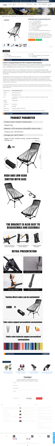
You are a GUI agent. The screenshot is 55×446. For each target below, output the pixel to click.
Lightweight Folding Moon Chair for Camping (21, 373)
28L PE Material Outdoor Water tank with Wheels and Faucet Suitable (28, 414)
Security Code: (15, 398)
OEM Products (20, 4)
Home (10, 4)
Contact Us (50, 4)
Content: (14, 391)
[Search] (42, 1)
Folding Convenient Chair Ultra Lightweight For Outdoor (8, 373)
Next (51, 46)
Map (30, 442)
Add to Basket (32, 39)
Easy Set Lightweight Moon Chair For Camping (34, 373)
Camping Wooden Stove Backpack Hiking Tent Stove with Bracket (28, 411)
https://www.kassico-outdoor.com (10, 421)
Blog (35, 4)
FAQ (40, 4)
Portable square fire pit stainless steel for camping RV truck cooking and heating (28, 408)
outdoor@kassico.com (25, 1)
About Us (14, 4)
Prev (30, 46)
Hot (25, 442)
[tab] (6, 51)
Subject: (14, 382)
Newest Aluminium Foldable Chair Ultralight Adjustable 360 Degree (46, 373)
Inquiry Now (38, 39)
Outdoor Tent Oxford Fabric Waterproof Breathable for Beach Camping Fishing (28, 421)
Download (44, 4)
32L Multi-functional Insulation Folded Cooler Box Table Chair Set (28, 417)
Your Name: (15, 385)
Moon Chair (14, 16)
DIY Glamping (40, 425)
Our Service (29, 4)
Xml (27, 442)
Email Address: (16, 388)
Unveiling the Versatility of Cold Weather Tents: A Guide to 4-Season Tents (44, 428)
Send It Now (39, 398)
